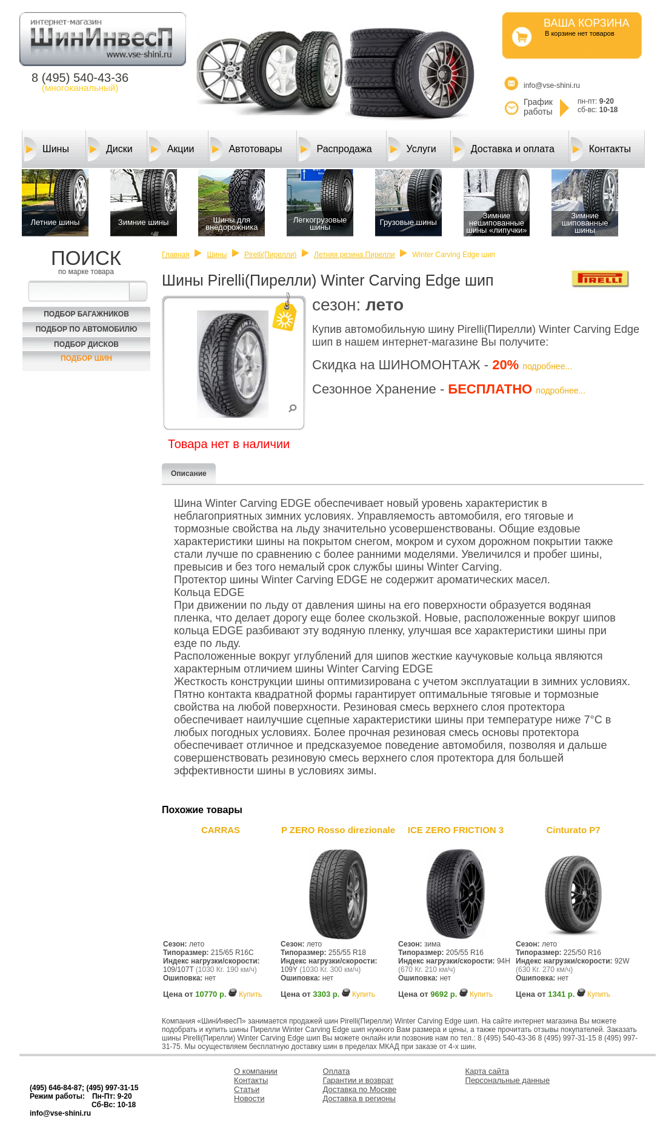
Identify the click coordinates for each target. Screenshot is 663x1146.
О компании (256, 1071)
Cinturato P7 (573, 830)
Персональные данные (507, 1080)
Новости (249, 1098)
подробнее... (547, 366)
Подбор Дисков (86, 344)
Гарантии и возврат (358, 1080)
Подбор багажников (86, 314)
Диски (110, 149)
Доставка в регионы (359, 1098)
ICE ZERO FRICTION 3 (456, 830)
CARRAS (220, 830)
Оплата (336, 1071)
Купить (250, 994)
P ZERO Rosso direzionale (338, 830)
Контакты (601, 149)
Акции (172, 149)
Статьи (246, 1089)
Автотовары (246, 149)
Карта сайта (487, 1071)
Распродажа (335, 149)
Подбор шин (86, 358)
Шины (46, 149)
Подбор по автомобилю (87, 329)
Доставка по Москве (360, 1089)
